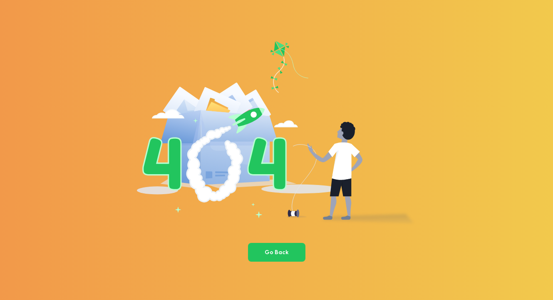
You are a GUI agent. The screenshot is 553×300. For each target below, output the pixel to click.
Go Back (277, 252)
